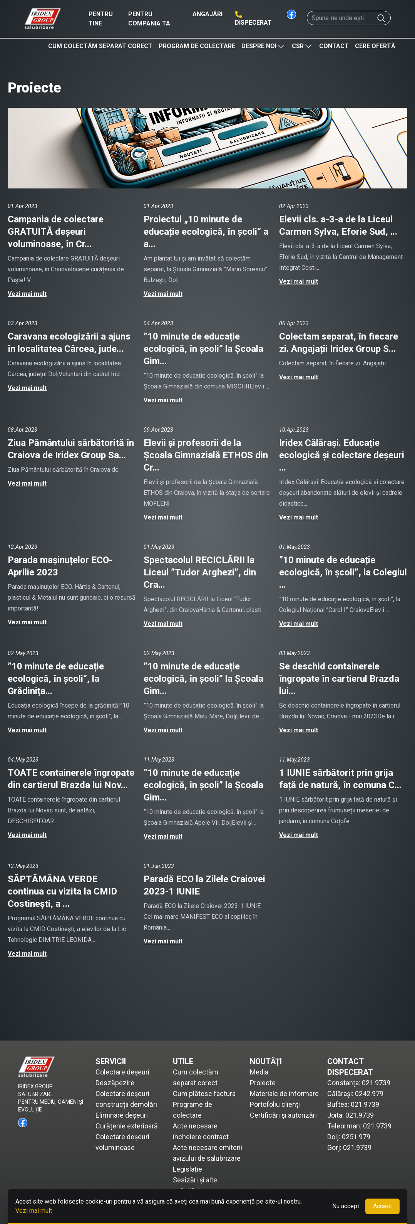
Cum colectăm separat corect (100, 46)
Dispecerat (253, 22)
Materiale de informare (284, 1093)
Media (259, 1072)
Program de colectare (197, 46)
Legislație (187, 1169)
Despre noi (263, 46)
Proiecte (263, 1083)
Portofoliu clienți (275, 1104)
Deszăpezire (114, 1083)
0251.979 (356, 1137)
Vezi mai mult (27, 294)
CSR (302, 46)
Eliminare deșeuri (121, 1115)
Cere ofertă (375, 46)
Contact (334, 46)
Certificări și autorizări (283, 1115)
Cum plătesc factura (204, 1093)
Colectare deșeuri (122, 1072)
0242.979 (369, 1093)
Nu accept (345, 1206)
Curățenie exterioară (126, 1126)
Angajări (207, 14)
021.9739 (376, 1083)
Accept (382, 1206)
